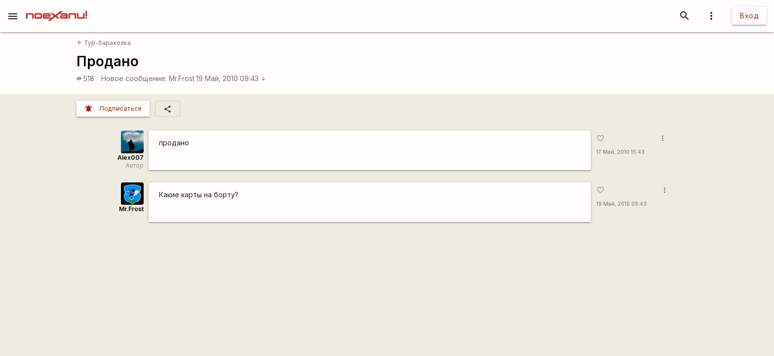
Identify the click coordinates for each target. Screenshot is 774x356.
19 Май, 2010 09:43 (231, 78)
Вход (749, 15)
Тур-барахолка (104, 42)
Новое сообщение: (134, 78)
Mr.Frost (181, 78)
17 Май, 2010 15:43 (620, 152)
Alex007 (130, 157)
